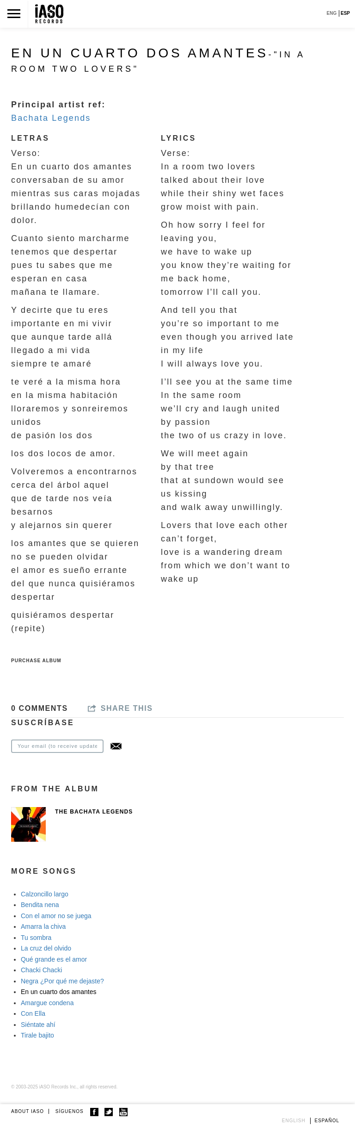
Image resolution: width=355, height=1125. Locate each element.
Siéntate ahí (38, 1024)
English (294, 1120)
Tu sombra (36, 937)
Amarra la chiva (43, 926)
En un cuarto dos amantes (58, 991)
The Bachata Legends (94, 811)
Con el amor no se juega (56, 916)
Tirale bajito (37, 1035)
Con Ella (33, 1013)
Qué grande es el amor (54, 959)
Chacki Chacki (41, 970)
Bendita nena (40, 904)
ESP (345, 13)
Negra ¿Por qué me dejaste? (62, 981)
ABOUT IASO (27, 1111)
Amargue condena (47, 1003)
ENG (332, 13)
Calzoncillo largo (44, 894)
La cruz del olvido (46, 948)
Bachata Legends (51, 118)
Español (327, 1120)
